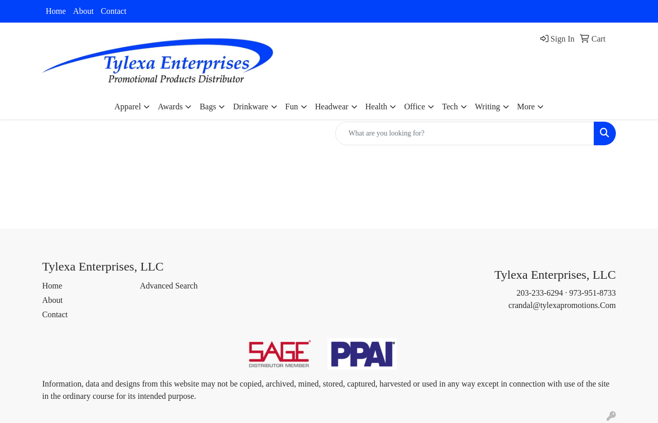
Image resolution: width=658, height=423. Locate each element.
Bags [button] (207, 106)
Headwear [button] (332, 106)
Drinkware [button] (250, 106)
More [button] (526, 106)
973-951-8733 (592, 293)
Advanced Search (168, 285)
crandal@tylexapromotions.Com (562, 305)
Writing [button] (487, 106)
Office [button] (414, 106)
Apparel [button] (128, 106)
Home (56, 11)
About (83, 11)
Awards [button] (170, 106)
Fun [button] (291, 106)
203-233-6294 (540, 293)
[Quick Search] (464, 133)
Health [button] (376, 106)
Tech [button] (450, 106)
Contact (113, 11)
